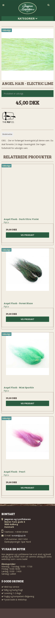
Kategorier (27, 18)
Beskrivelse (7, 134)
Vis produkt (27, 235)
